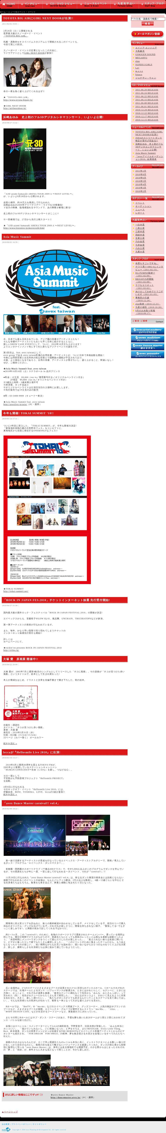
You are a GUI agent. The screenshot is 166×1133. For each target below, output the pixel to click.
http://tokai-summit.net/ (15, 591)
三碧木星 (140, 231)
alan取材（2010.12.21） (148, 304)
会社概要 (6, 1124)
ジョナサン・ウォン (145, 78)
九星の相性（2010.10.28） (149, 307)
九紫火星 (140, 251)
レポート (140, 213)
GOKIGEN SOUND (145, 54)
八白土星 (140, 248)
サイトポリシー (39, 1124)
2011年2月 (140, 171)
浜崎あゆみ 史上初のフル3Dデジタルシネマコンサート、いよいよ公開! (53, 117)
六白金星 (140, 241)
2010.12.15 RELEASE (146, 120)
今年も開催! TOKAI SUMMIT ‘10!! (28, 413)
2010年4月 (140, 184)
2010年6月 (140, 178)
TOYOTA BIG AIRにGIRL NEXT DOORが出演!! (38, 18)
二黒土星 (140, 228)
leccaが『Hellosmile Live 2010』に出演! (31, 752)
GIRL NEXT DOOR (34, 53)
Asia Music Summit (17, 236)
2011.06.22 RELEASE (146, 96)
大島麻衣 (140, 51)
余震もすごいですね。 (146, 263)
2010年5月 (140, 181)
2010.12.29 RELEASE (146, 110)
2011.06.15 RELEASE (146, 100)
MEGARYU (141, 58)
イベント (32, 12)
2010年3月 (140, 188)
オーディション (143, 206)
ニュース (140, 209)
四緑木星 (140, 235)
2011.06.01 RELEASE (146, 106)
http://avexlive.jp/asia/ (15, 404)
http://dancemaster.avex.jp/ (66, 1097)
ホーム (3, 12)
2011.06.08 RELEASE (146, 103)
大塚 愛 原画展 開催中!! (20, 659)
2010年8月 (140, 174)
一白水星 (140, 224)
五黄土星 (140, 238)
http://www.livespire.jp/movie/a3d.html (24, 228)
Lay (137, 68)
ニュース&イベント (16, 12)
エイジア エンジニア (146, 48)
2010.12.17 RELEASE (146, 116)
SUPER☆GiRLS (143, 64)
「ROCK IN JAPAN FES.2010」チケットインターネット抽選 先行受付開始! (56, 600)
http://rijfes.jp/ (11, 650)
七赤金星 (140, 245)
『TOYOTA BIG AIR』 (15, 36)
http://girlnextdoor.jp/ (14, 108)
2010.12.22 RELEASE (146, 113)
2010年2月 (140, 191)
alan (137, 61)
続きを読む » (10, 743)
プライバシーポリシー (21, 1124)
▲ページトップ (10, 1112)
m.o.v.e (139, 71)
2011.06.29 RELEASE (146, 90)
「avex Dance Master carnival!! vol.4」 (31, 803)
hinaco (138, 74)
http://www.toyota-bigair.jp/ (18, 100)
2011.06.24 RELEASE (146, 93)
